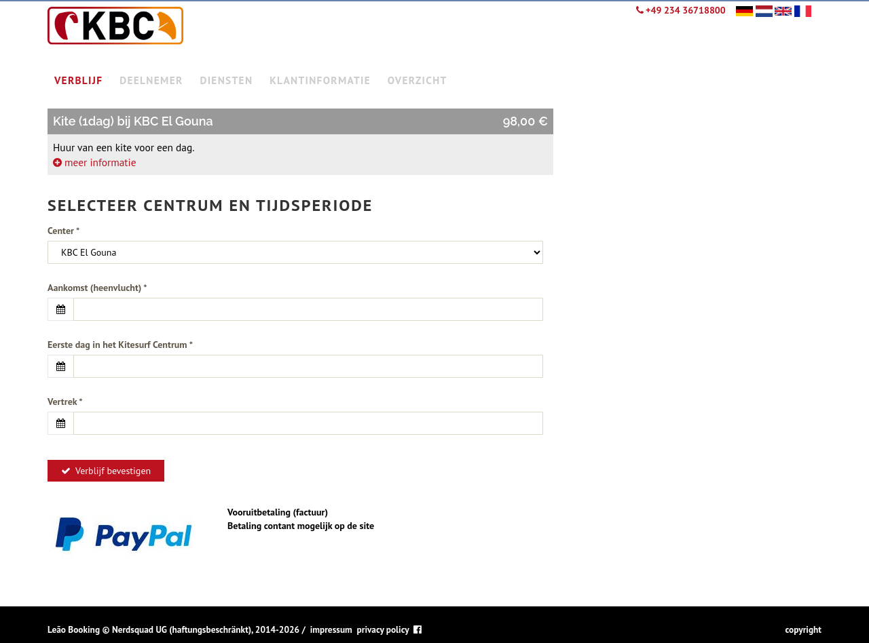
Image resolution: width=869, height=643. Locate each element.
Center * (63, 231)
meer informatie (94, 162)
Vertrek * (65, 401)
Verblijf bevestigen (106, 471)
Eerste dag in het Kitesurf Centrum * (120, 344)
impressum (331, 629)
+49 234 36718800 (681, 10)
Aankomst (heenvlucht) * (97, 287)
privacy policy (383, 629)
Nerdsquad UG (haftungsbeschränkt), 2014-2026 (205, 629)
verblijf (78, 80)
